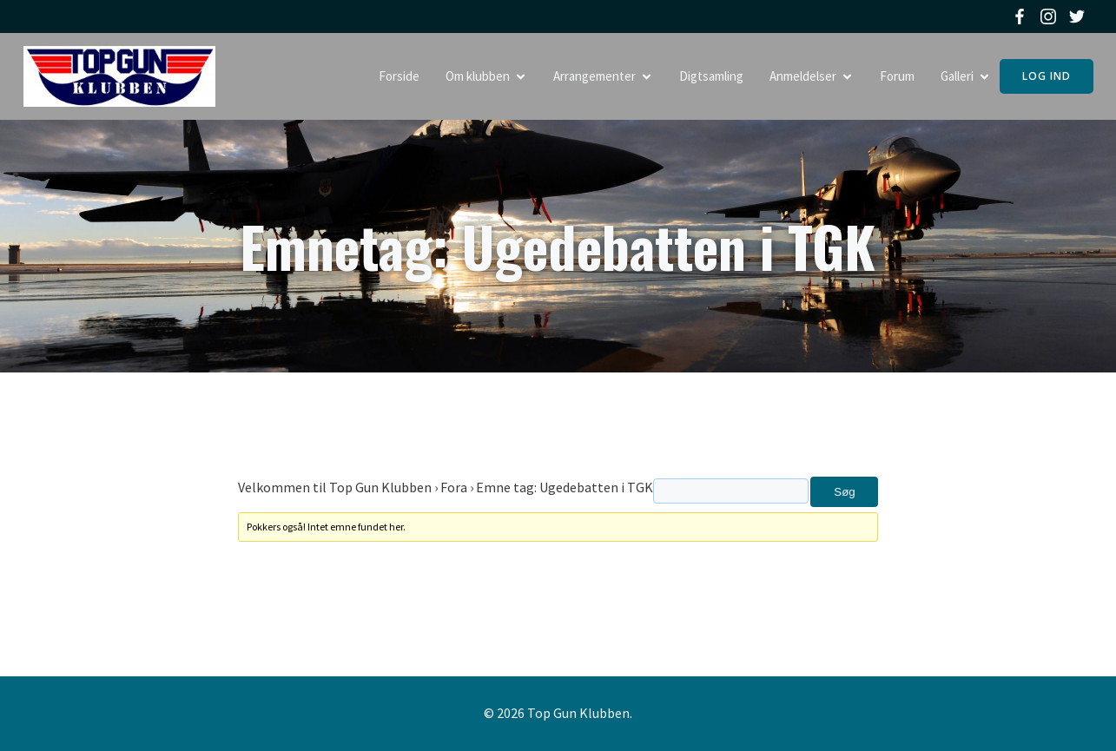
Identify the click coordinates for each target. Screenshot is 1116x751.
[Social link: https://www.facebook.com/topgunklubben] (1021, 16)
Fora (453, 487)
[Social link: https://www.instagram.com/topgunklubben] (1050, 16)
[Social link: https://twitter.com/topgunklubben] (1079, 16)
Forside (399, 76)
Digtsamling (711, 76)
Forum (897, 76)
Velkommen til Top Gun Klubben (335, 487)
